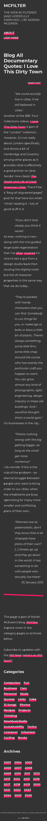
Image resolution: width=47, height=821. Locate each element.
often (19, 253)
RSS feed (15, 655)
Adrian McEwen (22, 813)
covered (29, 253)
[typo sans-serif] (34, 82)
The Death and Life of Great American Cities (20, 182)
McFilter (15, 5)
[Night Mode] (11, 37)
